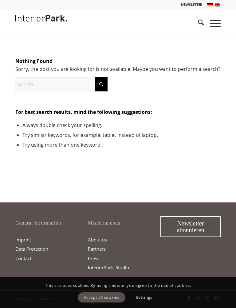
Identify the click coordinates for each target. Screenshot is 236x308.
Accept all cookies (102, 297)
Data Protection (31, 249)
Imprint (23, 240)
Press (93, 258)
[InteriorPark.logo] (41, 28)
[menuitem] (190, 4)
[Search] (198, 23)
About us (97, 240)
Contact (23, 258)
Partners (97, 249)
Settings (144, 297)
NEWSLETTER (191, 4)
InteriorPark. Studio (108, 267)
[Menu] (212, 23)
